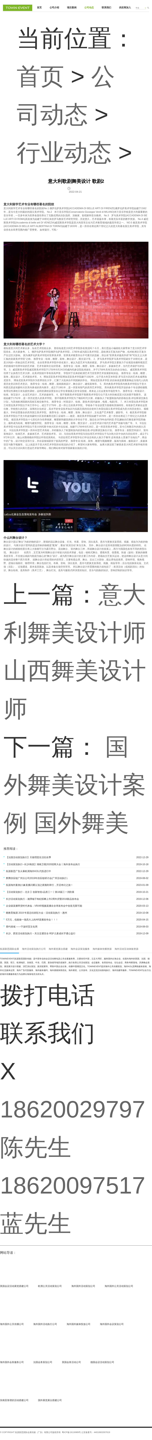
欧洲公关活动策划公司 (50, 1286)
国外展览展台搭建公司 (50, 1400)
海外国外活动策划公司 (83, 1286)
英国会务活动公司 (71, 1362)
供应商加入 (125, 7)
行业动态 (64, 152)
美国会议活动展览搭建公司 (14, 1286)
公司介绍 (54, 7)
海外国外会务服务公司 (12, 1362)
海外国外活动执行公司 (45, 1324)
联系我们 (106, 7)
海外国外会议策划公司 (112, 1324)
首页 (39, 7)
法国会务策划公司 (42, 1362)
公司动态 (89, 7)
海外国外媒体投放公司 (78, 1324)
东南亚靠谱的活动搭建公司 (14, 1400)
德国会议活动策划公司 (102, 1362)
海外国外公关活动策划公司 (119, 1286)
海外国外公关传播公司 (12, 1324)
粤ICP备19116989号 (71, 1432)
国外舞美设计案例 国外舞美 (75, 784)
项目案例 (71, 7)
